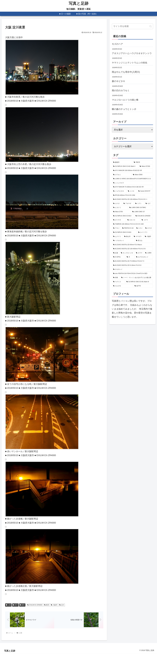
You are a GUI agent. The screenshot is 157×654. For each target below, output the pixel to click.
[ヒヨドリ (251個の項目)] (120, 207)
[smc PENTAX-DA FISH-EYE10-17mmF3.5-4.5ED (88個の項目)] (132, 273)
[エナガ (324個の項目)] (117, 203)
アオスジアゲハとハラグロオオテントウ (132, 53)
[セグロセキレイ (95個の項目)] (144, 257)
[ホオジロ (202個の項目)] (133, 220)
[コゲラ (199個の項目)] (147, 220)
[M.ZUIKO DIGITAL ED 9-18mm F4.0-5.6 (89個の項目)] (132, 265)
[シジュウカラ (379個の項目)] (132, 183)
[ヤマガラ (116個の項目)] (138, 236)
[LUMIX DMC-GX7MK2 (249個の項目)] (140, 207)
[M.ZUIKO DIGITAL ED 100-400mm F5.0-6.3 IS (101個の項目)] (132, 249)
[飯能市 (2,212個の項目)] (122, 162)
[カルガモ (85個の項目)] (122, 286)
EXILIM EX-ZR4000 (34, 605)
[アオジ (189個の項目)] (116, 228)
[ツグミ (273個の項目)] (139, 203)
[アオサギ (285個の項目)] (128, 203)
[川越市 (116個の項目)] (148, 236)
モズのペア (117, 44)
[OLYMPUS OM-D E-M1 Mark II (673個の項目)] (125, 166)
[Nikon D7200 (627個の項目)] (146, 166)
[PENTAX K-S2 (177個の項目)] (128, 228)
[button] (150, 26)
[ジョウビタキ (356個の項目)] (119, 191)
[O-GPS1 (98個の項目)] (118, 257)
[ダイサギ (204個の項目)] (119, 220)
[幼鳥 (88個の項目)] (116, 277)
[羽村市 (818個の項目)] (143, 162)
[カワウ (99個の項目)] (139, 253)
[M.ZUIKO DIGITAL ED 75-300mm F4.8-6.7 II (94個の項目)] (132, 261)
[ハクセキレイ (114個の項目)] (123, 240)
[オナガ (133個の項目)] (148, 228)
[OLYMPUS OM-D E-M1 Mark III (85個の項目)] (139, 282)
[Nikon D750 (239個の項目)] (121, 212)
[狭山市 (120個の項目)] (127, 236)
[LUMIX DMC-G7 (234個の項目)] (142, 212)
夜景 (15, 605)
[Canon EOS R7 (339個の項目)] (145, 191)
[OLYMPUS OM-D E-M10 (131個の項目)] (124, 232)
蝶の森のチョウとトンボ (124, 109)
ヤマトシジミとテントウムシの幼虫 (129, 62)
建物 (22, 605)
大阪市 (54, 605)
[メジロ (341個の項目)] (132, 191)
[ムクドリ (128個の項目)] (117, 236)
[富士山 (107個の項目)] (144, 240)
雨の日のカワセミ (121, 90)
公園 (8, 605)
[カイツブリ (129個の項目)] (145, 232)
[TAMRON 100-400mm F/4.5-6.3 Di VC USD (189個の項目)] (132, 224)
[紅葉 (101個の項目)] (115, 253)
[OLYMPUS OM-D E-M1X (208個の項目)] (123, 216)
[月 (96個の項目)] (130, 257)
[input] (132, 26)
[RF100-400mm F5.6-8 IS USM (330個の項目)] (132, 195)
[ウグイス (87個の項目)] (118, 282)
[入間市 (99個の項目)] (148, 253)
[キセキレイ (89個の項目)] (132, 269)
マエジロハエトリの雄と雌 (125, 100)
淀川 (61, 605)
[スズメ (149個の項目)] (139, 228)
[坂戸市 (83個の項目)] (143, 286)
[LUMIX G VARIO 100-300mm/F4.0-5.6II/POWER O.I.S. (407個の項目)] (132, 179)
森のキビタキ (118, 81)
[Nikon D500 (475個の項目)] (142, 175)
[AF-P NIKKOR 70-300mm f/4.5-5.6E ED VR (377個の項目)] (132, 187)
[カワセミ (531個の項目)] (121, 175)
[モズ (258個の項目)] (148, 203)
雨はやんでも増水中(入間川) (126, 72)
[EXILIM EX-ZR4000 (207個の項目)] (143, 216)
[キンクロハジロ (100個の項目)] (127, 253)
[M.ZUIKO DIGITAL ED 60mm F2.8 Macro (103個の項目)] (132, 245)
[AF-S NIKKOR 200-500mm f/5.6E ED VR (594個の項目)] (132, 170)
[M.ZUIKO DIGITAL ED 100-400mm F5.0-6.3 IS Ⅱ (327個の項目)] (132, 199)
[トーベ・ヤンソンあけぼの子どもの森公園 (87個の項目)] (136, 277)
